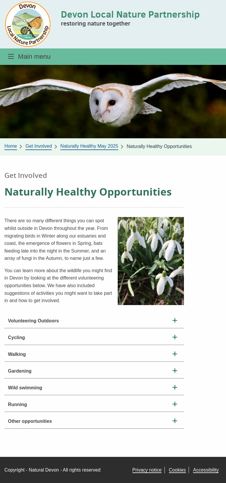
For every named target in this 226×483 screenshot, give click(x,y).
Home (10, 146)
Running (17, 404)
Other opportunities (30, 421)
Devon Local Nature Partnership (130, 14)
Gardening (19, 370)
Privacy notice (147, 469)
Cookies (177, 469)
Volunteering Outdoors (33, 320)
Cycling (16, 337)
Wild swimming (25, 387)
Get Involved (38, 146)
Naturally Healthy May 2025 (89, 146)
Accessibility (206, 469)
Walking (17, 354)
